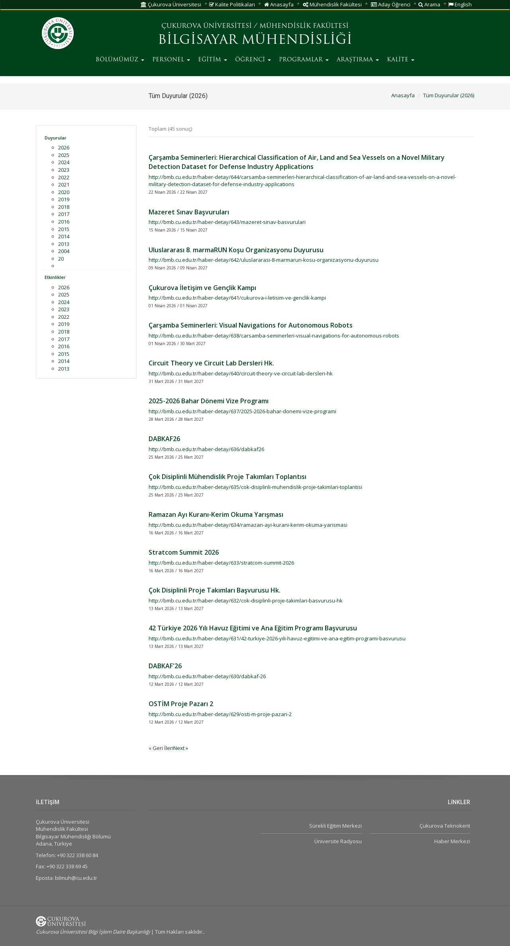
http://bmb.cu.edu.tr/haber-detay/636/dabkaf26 (206, 449)
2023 (63, 169)
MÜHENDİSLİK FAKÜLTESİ (304, 26)
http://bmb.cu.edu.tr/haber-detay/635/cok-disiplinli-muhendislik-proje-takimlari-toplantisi (255, 487)
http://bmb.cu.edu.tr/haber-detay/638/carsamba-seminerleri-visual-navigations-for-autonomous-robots (274, 335)
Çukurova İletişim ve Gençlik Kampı (202, 287)
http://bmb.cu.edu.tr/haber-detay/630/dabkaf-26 (207, 676)
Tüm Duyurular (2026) (448, 95)
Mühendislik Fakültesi (332, 4)
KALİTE (400, 60)
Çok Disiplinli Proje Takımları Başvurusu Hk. (214, 590)
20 (61, 258)
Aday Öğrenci (390, 4)
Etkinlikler (55, 277)
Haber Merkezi (452, 841)
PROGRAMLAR (304, 60)
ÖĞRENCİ (253, 60)
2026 (63, 147)
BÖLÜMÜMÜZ (120, 60)
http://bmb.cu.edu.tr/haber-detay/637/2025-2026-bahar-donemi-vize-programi (242, 411)
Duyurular (56, 138)
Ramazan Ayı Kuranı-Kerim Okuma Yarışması (216, 514)
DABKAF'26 (165, 665)
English (460, 4)
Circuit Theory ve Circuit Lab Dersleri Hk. (211, 363)
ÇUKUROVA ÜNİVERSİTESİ (206, 26)
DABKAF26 (164, 438)
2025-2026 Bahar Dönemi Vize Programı (209, 400)
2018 (63, 206)
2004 (63, 251)
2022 (63, 177)
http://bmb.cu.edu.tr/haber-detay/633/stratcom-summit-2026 (221, 562)
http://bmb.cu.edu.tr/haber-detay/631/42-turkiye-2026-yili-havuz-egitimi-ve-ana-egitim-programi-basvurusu (277, 638)
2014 (63, 236)
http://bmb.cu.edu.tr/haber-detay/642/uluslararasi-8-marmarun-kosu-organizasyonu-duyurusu (264, 259)
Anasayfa (279, 4)
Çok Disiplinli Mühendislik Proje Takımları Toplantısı (227, 476)
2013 (63, 243)
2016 (63, 221)
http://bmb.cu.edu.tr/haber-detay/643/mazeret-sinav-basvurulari (227, 222)
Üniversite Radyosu (338, 841)
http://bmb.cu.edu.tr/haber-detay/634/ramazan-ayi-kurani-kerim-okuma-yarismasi (248, 524)
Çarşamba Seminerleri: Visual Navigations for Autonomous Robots (251, 325)
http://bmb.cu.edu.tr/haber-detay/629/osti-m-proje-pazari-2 (220, 714)
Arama (429, 4)
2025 (63, 155)
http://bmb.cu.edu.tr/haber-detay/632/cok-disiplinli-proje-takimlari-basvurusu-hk (246, 600)
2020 (63, 192)
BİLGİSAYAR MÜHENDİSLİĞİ (255, 40)
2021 (63, 184)
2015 (63, 229)
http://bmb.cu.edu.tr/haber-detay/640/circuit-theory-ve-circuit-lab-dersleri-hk (241, 373)
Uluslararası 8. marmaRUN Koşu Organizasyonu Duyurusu (236, 249)
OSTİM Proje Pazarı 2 (181, 703)
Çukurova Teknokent (445, 825)
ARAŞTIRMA (358, 60)
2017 (63, 214)
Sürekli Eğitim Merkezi (335, 825)
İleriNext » (176, 748)
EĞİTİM (212, 60)
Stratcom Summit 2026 (184, 552)
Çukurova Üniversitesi (171, 4)
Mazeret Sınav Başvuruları (189, 212)
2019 (63, 199)
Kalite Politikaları (232, 4)
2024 (63, 162)
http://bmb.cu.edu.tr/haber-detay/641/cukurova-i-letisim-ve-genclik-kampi (237, 297)
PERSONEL (171, 60)
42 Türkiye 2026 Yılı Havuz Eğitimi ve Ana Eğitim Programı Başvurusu (253, 628)
